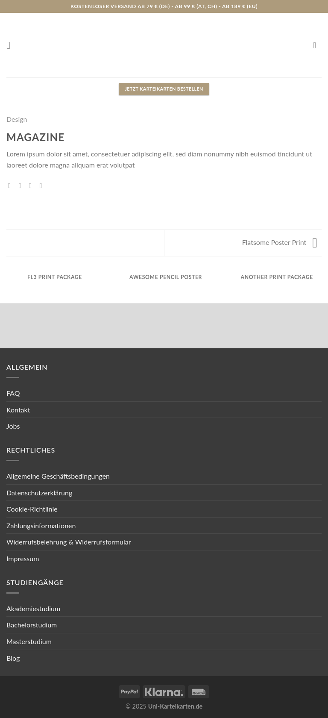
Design (16, 119)
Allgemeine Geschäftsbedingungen (58, 476)
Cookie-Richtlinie (32, 509)
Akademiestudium (33, 608)
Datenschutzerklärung (39, 492)
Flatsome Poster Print (279, 242)
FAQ (13, 393)
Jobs (13, 426)
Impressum (22, 558)
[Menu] (11, 45)
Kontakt (18, 410)
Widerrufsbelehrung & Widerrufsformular (68, 542)
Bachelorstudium (31, 625)
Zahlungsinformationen (41, 525)
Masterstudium (29, 641)
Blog (13, 658)
